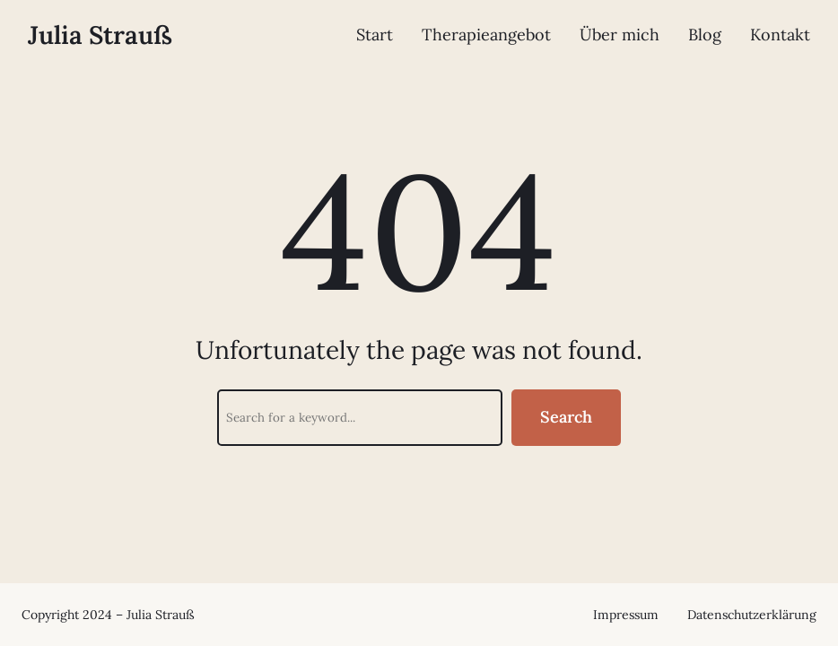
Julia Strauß (100, 35)
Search (566, 416)
